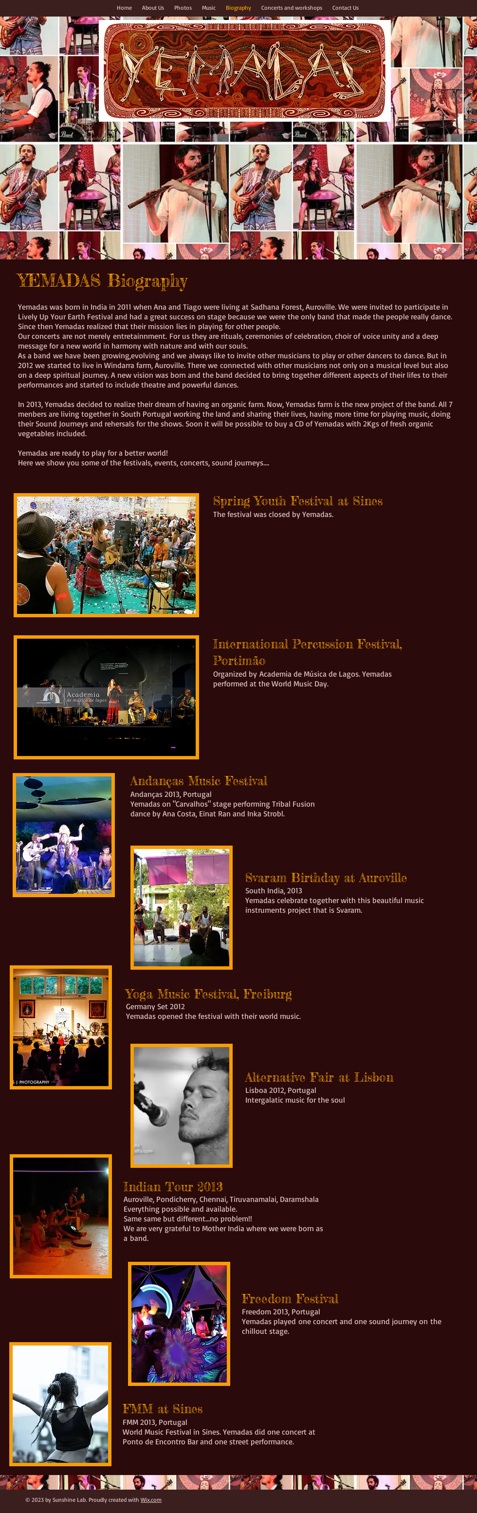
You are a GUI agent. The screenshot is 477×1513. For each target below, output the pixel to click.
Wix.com (151, 1499)
